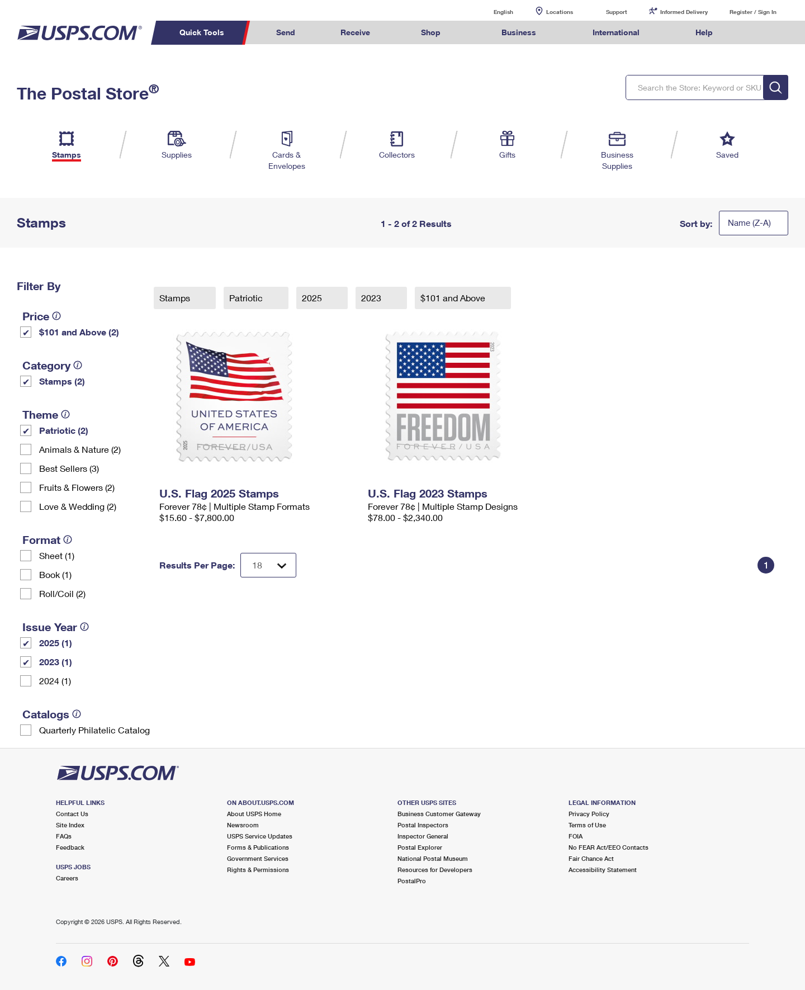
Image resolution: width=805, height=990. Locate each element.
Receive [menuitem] (355, 32)
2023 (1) (55, 661)
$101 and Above (453, 297)
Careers (67, 878)
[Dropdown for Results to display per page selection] (268, 565)
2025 (313, 297)
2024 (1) (55, 680)
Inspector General (422, 836)
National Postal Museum (432, 858)
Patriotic (247, 297)
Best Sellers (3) (69, 468)
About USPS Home (254, 813)
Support (616, 11)
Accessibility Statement (603, 869)
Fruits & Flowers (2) (77, 487)
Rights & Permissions (258, 869)
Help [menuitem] (704, 32)
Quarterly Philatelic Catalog (94, 729)
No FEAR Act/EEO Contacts (608, 847)
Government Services (257, 858)
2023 (372, 297)
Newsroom (243, 824)
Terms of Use (587, 824)
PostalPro (411, 880)
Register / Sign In (753, 11)
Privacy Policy (589, 813)
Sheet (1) (56, 555)
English (492, 11)
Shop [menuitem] (431, 32)
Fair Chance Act (591, 858)
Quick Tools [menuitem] (201, 32)
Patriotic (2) (63, 430)
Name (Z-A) (749, 222)
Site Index (70, 824)
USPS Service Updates (259, 836)
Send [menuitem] (285, 32)
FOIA (576, 836)
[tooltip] (56, 315)
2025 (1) (55, 642)
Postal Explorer (419, 847)
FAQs (64, 836)
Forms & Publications (258, 847)
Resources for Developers (434, 869)
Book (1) (55, 574)
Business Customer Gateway (439, 813)
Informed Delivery (684, 11)
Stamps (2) (62, 381)
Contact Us (72, 813)
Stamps (175, 297)
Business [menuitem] (518, 32)
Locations (559, 11)
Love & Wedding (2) (77, 506)
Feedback (70, 847)
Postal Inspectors (422, 824)
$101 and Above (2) (79, 331)
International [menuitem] (616, 32)
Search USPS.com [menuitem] (757, 33)
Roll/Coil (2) (62, 593)
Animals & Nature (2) (80, 449)
